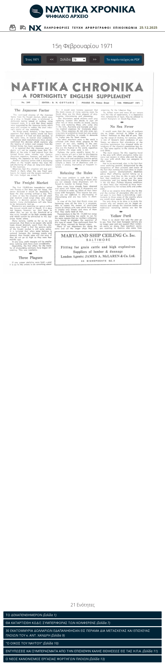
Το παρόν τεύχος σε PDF (123, 59)
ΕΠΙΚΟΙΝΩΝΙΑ (125, 28)
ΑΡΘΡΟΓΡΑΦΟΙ (98, 28)
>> (94, 59)
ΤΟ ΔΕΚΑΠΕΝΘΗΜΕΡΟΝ (31, 615)
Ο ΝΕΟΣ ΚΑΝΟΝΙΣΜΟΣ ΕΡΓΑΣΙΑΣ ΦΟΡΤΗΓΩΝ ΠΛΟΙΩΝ (55, 659)
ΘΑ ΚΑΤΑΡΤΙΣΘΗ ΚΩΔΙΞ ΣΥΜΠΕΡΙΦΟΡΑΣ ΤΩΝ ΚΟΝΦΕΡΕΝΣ (58, 623)
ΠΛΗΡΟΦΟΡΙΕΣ (57, 28)
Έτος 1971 (32, 59)
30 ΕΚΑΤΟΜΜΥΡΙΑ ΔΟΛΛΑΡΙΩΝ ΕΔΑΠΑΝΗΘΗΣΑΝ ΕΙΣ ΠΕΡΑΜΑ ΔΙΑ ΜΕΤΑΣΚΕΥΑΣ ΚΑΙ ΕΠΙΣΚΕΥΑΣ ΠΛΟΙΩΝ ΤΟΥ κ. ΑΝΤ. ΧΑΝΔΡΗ (78, 632)
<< (52, 59)
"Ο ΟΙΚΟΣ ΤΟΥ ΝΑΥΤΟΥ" (32, 643)
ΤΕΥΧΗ (77, 28)
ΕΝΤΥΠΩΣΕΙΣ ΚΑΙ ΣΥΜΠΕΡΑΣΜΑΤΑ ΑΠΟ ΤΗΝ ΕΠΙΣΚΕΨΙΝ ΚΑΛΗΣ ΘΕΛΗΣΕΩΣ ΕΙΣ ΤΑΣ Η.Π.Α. (82, 651)
